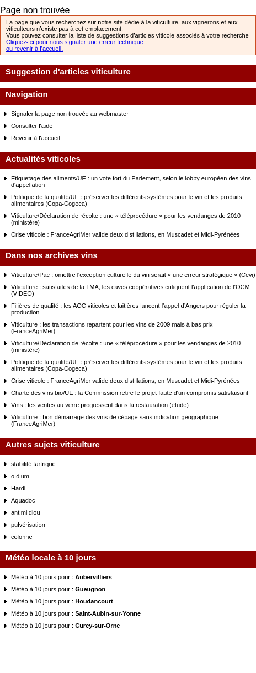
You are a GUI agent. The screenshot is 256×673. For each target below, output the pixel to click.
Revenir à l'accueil (35, 138)
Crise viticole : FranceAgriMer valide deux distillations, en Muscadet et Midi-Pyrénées (125, 234)
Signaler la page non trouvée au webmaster (70, 113)
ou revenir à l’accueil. (34, 48)
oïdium (20, 476)
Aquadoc (23, 500)
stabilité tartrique (33, 464)
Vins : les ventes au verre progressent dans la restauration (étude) (100, 405)
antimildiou (25, 512)
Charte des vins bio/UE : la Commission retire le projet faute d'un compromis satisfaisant (129, 392)
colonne (22, 536)
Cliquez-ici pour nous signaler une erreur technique (74, 42)
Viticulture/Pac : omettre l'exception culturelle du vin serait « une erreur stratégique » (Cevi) (133, 274)
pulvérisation (28, 524)
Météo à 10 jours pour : (61, 577)
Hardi (18, 488)
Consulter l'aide (31, 125)
